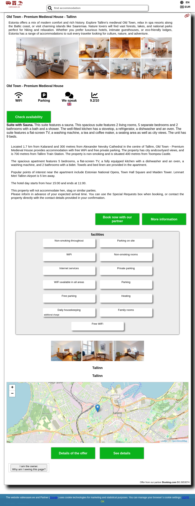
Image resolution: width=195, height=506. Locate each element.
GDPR (185, 497)
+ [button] (12, 388)
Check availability (28, 117)
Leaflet (164, 441)
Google (54, 497)
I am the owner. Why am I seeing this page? (29, 468)
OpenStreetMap (179, 441)
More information (164, 219)
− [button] (12, 394)
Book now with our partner (117, 219)
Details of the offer (73, 453)
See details (121, 453)
